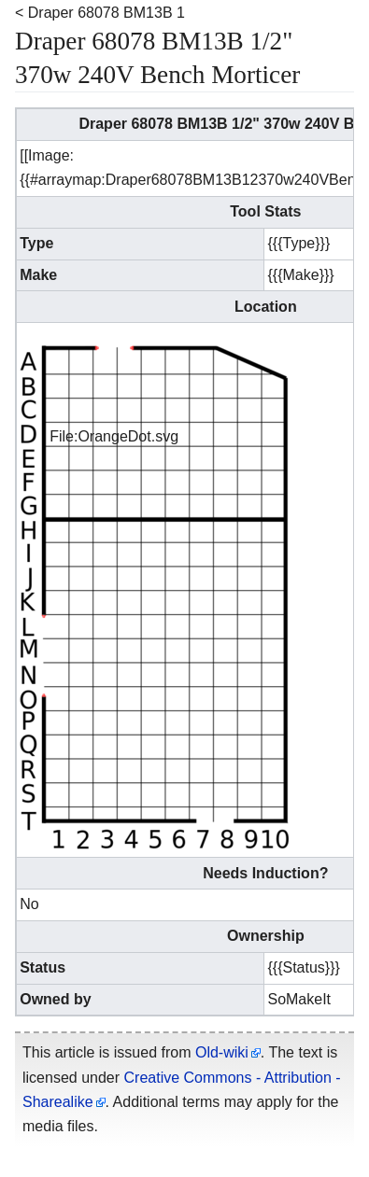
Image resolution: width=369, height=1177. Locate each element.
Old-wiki (221, 1052)
